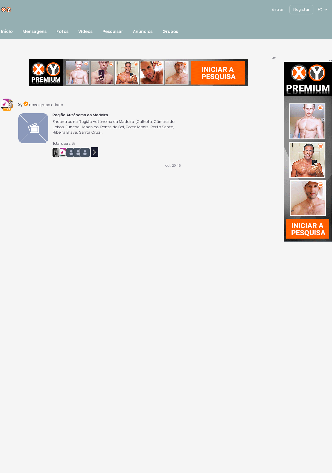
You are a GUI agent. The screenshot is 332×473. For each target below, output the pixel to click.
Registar (301, 9)
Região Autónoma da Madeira (80, 115)
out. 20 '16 (173, 165)
